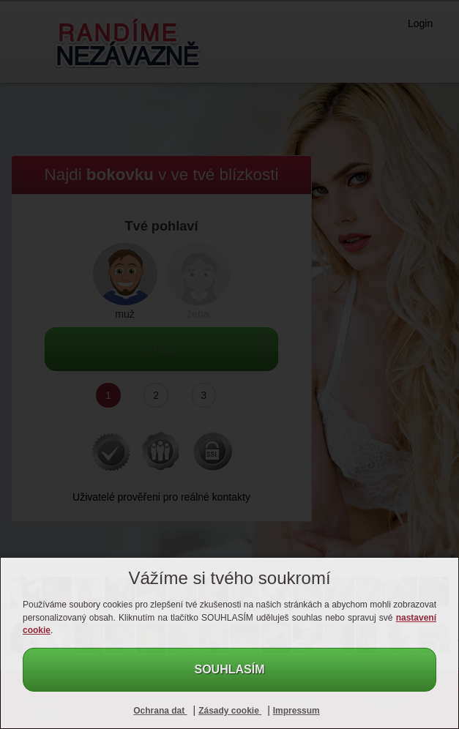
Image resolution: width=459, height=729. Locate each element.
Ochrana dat (160, 711)
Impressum (296, 711)
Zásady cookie (229, 711)
